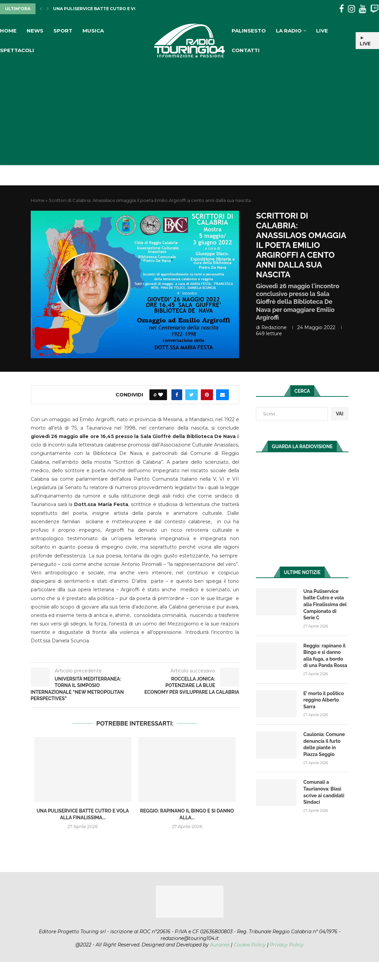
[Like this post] (160, 394)
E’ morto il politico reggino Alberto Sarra (323, 700)
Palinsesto (249, 30)
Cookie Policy (250, 945)
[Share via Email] (222, 394)
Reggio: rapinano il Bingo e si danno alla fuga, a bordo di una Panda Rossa (325, 655)
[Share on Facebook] (176, 394)
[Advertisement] (189, 111)
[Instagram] (351, 9)
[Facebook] (341, 9)
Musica (93, 30)
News (35, 30)
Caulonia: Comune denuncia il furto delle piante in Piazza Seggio (324, 744)
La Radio (289, 30)
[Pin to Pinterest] (207, 394)
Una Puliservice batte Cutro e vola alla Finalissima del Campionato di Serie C (325, 604)
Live (322, 30)
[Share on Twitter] (191, 394)
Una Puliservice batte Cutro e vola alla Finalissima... (120, 8)
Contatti (246, 50)
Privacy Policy (287, 945)
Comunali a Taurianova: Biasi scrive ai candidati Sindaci (323, 792)
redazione (274, 327)
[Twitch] (374, 9)
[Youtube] (362, 9)
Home (8, 30)
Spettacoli (17, 50)
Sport (62, 30)
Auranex (220, 945)
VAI (339, 413)
